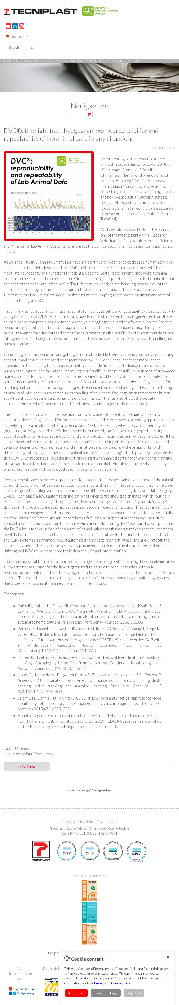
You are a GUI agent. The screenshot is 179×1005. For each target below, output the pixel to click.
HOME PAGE (11, 60)
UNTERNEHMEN (30, 60)
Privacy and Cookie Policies (68, 828)
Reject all (134, 993)
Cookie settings (106, 993)
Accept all (76, 993)
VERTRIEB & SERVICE (75, 60)
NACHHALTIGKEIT (102, 60)
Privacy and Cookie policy (112, 983)
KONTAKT (133, 60)
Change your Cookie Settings (109, 828)
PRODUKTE (51, 60)
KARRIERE (121, 60)
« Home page (78, 790)
